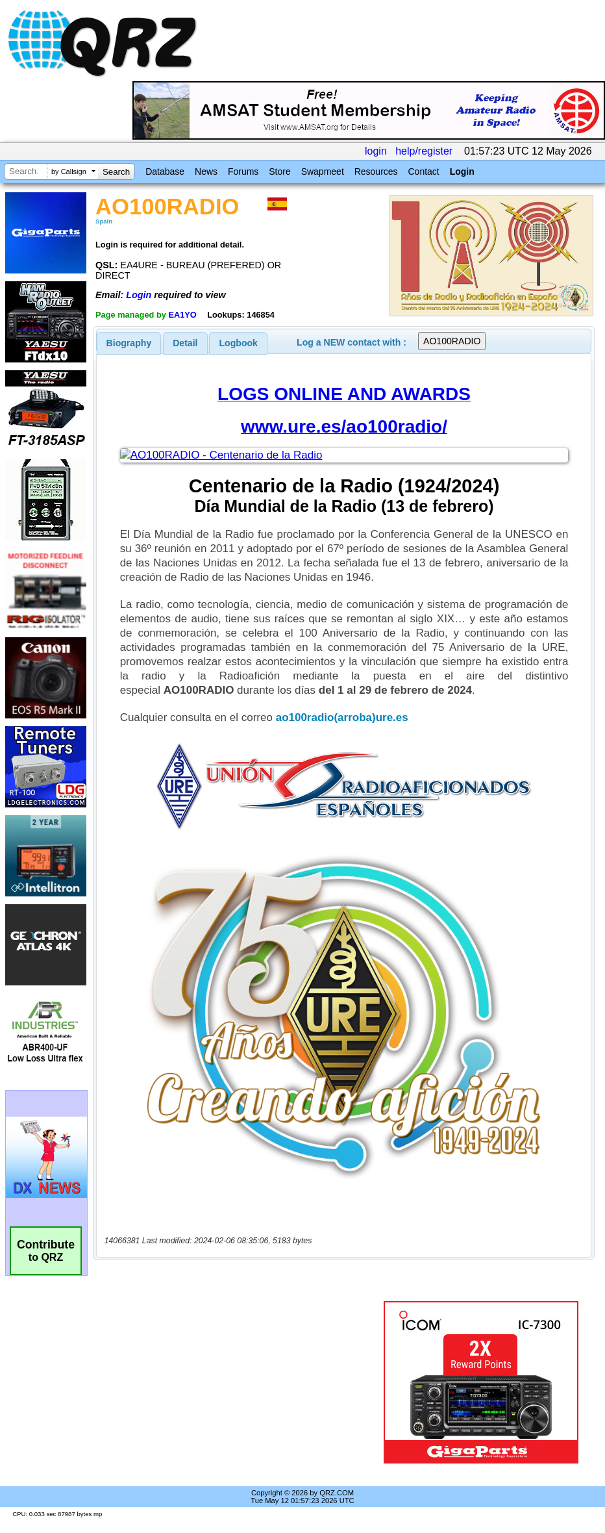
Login (462, 171)
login (376, 151)
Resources (376, 171)
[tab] (129, 343)
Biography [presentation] (129, 343)
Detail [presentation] (185, 343)
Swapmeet (322, 171)
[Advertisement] (241, 1382)
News (206, 171)
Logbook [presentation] (238, 343)
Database (164, 171)
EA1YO (182, 315)
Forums (243, 171)
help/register (423, 151)
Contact (423, 171)
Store (279, 171)
